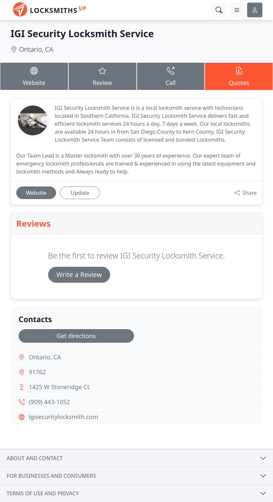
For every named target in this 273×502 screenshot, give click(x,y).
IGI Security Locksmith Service (82, 33)
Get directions (76, 336)
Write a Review (79, 274)
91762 (37, 372)
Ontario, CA (36, 49)
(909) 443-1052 (49, 402)
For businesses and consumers (51, 475)
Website (34, 75)
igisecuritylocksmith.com (63, 417)
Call (170, 75)
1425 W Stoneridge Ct (59, 387)
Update (80, 192)
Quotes (238, 75)
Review (102, 75)
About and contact (35, 458)
